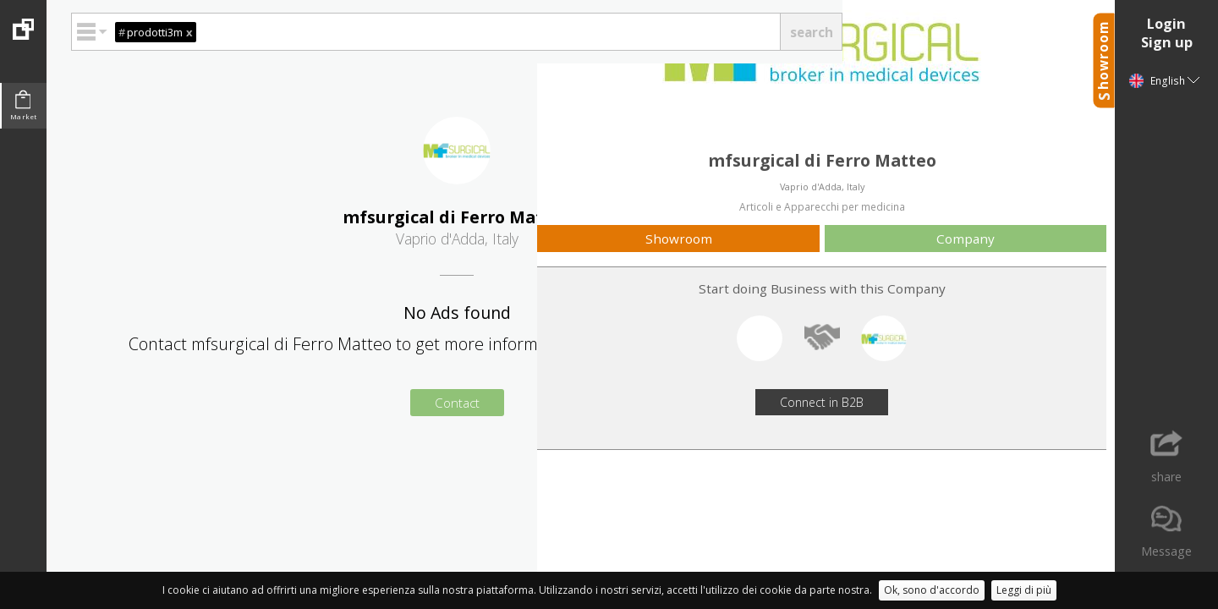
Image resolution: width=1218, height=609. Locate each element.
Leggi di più (1023, 590)
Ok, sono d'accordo (931, 590)
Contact (457, 402)
